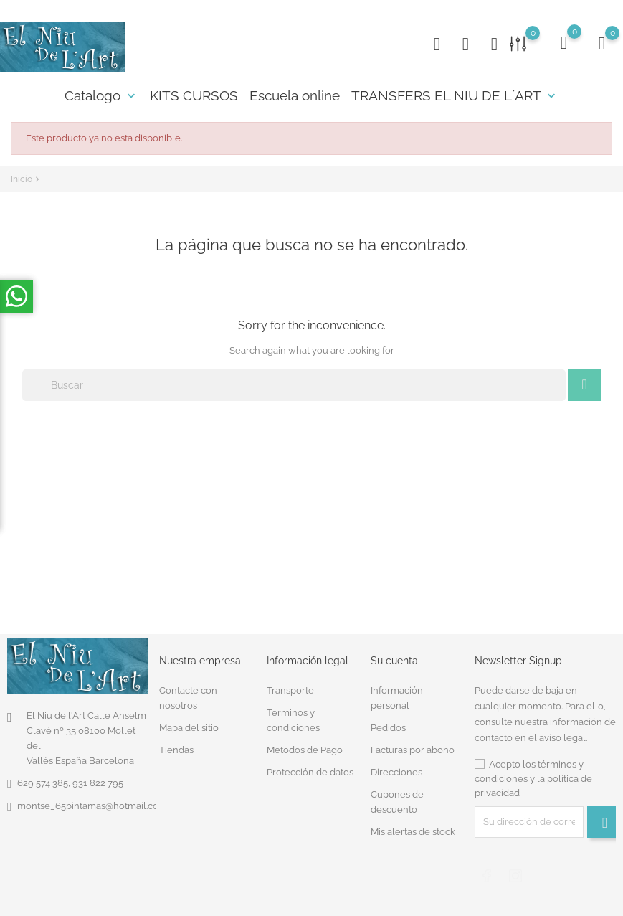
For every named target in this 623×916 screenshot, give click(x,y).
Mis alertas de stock (413, 831)
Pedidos (388, 727)
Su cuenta (394, 660)
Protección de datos (310, 772)
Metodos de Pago (305, 750)
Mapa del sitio (189, 727)
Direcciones (396, 772)
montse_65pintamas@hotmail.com (92, 806)
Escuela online (294, 95)
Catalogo (101, 95)
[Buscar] (294, 385)
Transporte (290, 690)
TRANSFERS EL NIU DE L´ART (454, 95)
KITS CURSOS (194, 95)
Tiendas (176, 750)
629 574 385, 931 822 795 (70, 783)
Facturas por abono (413, 750)
